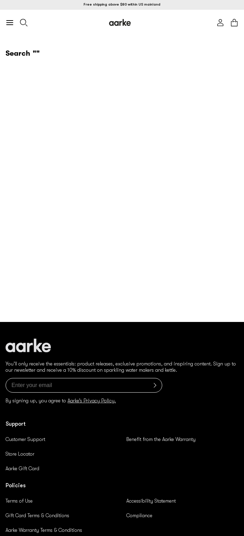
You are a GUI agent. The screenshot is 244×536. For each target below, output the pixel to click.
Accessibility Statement (151, 501)
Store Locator (20, 454)
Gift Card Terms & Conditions (37, 515)
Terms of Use (19, 501)
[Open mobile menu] (10, 22)
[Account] (220, 22)
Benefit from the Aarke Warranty (161, 439)
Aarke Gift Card (22, 468)
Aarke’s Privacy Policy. (92, 400)
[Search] (23, 22)
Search (18, 53)
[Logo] (120, 22)
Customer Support (25, 439)
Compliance (139, 515)
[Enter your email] (84, 385)
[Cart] (234, 22)
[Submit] (153, 385)
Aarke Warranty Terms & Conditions (44, 530)
